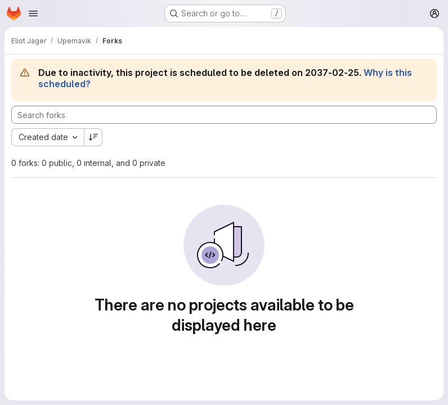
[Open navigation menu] (33, 13)
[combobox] (47, 137)
